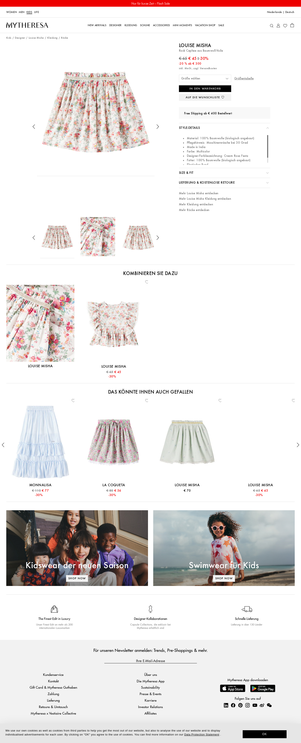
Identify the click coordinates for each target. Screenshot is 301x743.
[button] (34, 126)
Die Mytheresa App (151, 681)
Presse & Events (150, 693)
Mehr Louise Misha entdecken (198, 193)
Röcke (64, 38)
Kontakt (53, 681)
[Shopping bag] (292, 25)
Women (11, 12)
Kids (29, 12)
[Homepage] (27, 25)
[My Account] (278, 25)
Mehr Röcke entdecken (194, 210)
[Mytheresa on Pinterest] (240, 705)
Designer (20, 38)
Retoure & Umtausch (53, 706)
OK (264, 734)
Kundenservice (53, 674)
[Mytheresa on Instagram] (247, 705)
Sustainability (150, 687)
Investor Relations (150, 706)
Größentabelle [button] (244, 78)
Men (21, 12)
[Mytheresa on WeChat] (269, 705)
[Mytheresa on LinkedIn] (225, 705)
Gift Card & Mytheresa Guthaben (53, 687)
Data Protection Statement (201, 734)
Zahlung (53, 693)
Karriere (151, 700)
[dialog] (150, 733)
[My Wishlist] (285, 25)
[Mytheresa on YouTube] (254, 705)
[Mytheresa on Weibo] (261, 705)
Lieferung (53, 700)
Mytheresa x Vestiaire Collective (53, 713)
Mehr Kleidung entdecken (196, 204)
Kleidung (52, 38)
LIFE (36, 12)
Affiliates (150, 713)
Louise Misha (36, 38)
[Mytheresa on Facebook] (233, 705)
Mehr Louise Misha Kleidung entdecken (205, 198)
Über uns (150, 674)
